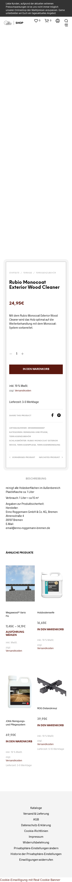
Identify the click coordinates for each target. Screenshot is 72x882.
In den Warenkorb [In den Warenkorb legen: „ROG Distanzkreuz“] (50, 725)
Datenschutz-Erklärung (36, 825)
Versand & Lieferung (36, 813)
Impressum (36, 836)
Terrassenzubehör (46, 273)
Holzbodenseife (45, 612)
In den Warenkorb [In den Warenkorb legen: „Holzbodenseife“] (50, 629)
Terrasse (27, 273)
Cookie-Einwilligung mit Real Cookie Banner (30, 879)
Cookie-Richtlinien (36, 830)
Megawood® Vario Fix (16, 614)
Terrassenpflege (26, 445)
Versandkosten (23, 390)
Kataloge (36, 807)
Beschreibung (36, 479)
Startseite (14, 273)
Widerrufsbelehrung (36, 842)
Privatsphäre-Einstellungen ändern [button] (36, 848)
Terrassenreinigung (48, 445)
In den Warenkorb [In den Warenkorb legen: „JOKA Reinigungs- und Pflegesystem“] (19, 741)
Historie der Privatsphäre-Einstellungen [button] (36, 854)
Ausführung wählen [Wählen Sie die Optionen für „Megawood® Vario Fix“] (15, 633)
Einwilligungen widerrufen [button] (36, 859)
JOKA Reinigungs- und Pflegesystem (15, 722)
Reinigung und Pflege (35, 432)
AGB (36, 819)
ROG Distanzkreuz (47, 708)
